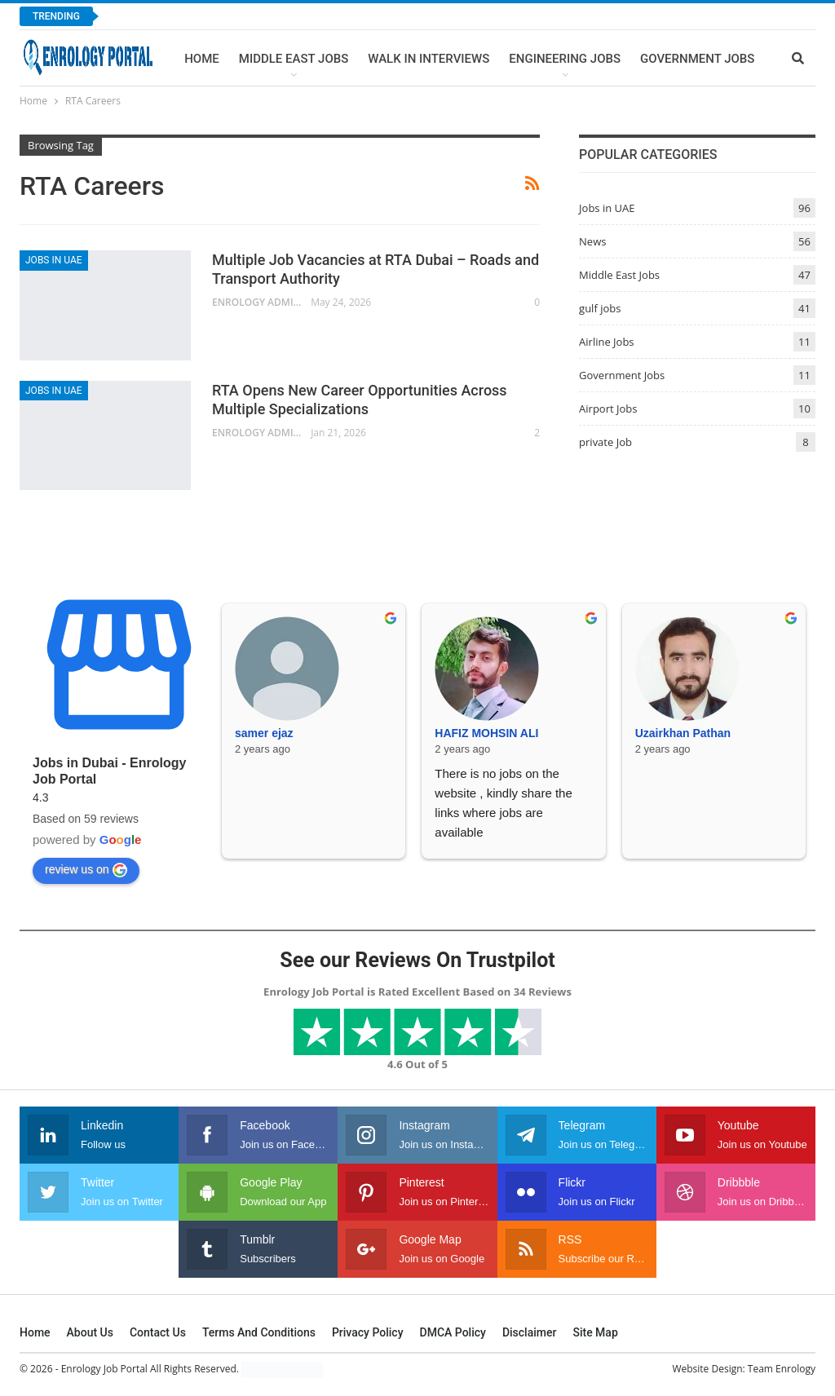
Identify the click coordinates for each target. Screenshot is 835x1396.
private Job (605, 442)
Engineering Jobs (565, 58)
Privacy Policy (368, 1332)
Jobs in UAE (53, 260)
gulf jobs (600, 308)
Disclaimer (529, 1332)
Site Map (594, 1332)
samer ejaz (264, 733)
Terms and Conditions (259, 1332)
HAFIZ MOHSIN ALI (486, 733)
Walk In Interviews (428, 58)
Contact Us (158, 1332)
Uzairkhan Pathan (683, 733)
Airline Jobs (606, 341)
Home (201, 58)
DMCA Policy (453, 1332)
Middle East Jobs (294, 58)
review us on (86, 870)
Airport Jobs (608, 408)
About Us (90, 1332)
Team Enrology (781, 1369)
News (592, 241)
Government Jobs (697, 58)
